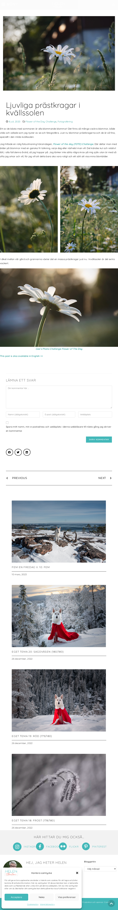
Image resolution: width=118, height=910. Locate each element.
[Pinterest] (86, 846)
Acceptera (16, 897)
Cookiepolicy (33, 904)
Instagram (31, 846)
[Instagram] (17, 846)
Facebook (53, 846)
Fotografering (65, 121)
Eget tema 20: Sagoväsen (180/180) (38, 651)
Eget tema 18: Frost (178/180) (33, 820)
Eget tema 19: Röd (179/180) (32, 736)
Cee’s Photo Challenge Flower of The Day (59, 348)
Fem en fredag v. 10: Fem (31, 567)
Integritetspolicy (47, 904)
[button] (77, 872)
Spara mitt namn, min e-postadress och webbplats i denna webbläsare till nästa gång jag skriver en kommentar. (58, 428)
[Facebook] (40, 846)
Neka (41, 897)
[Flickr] (63, 846)
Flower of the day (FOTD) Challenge (73, 144)
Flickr (74, 846)
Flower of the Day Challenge (41, 121)
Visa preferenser (67, 897)
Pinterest (99, 846)
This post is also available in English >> (21, 356)
